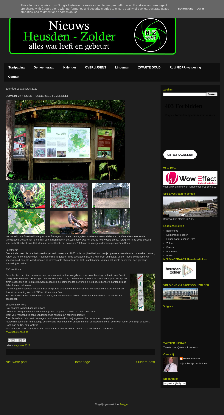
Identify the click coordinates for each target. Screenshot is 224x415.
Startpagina (16, 67)
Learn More (185, 8)
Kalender (69, 67)
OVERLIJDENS (95, 67)
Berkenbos (172, 230)
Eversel (170, 247)
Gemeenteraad (44, 67)
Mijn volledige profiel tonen (194, 363)
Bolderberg (172, 251)
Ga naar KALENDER (180, 154)
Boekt (169, 255)
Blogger (124, 404)
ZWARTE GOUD (149, 67)
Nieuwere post (16, 362)
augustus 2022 (22, 345)
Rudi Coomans (191, 358)
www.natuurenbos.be (17, 331)
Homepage (82, 362)
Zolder (169, 243)
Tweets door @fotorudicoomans (180, 347)
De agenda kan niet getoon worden (190, 123)
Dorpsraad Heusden (177, 234)
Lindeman (122, 67)
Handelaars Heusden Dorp (180, 239)
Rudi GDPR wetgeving (185, 67)
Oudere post (145, 362)
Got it (200, 8)
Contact (13, 76)
